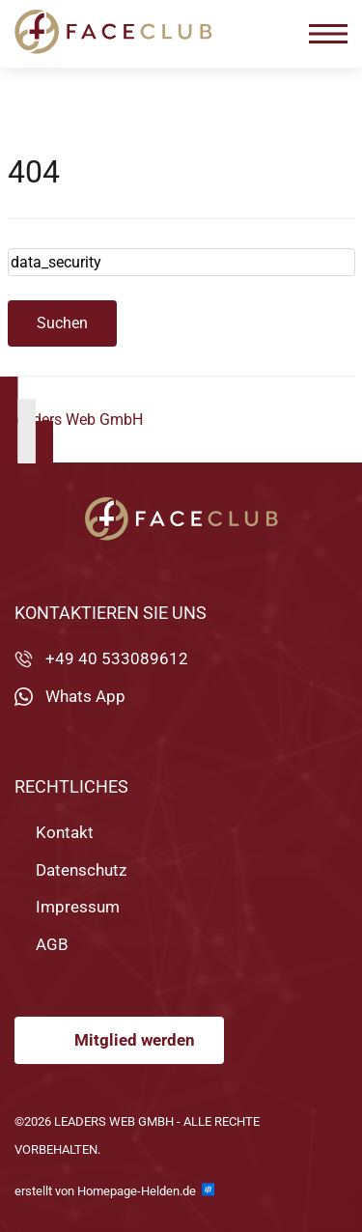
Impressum (78, 906)
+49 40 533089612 (116, 658)
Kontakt (65, 832)
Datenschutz (81, 869)
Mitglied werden (134, 1040)
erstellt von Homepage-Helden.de (114, 1190)
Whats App (85, 696)
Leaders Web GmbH (75, 419)
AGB (52, 943)
